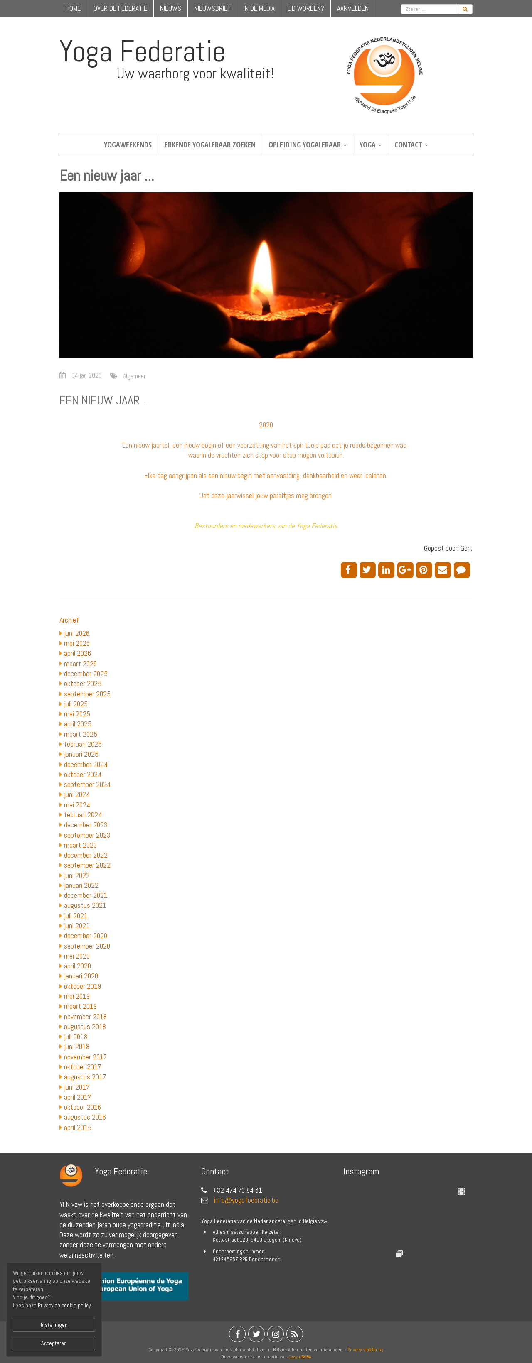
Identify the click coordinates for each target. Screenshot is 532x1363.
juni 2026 (76, 633)
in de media (259, 8)
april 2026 (77, 653)
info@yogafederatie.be (246, 1200)
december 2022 (86, 855)
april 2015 (77, 1127)
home (73, 8)
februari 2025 (83, 744)
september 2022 (87, 865)
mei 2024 (77, 804)
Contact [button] (411, 145)
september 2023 (87, 835)
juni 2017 (76, 1087)
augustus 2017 (85, 1076)
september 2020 (87, 946)
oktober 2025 (82, 683)
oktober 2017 (82, 1066)
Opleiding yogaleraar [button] (307, 145)
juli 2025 (76, 703)
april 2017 (77, 1097)
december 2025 (86, 673)
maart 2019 (80, 1006)
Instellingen (54, 1325)
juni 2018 (76, 1046)
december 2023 (85, 824)
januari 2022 (81, 885)
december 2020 (85, 935)
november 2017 (85, 1056)
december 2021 (86, 895)
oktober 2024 (82, 774)
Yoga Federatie (142, 51)
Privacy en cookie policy (64, 1305)
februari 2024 (83, 814)
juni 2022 (77, 875)
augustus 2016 (85, 1117)
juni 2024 (77, 794)
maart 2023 (80, 845)
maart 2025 (80, 734)
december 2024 (86, 764)
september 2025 (87, 694)
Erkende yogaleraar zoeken (210, 145)
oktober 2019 (82, 986)
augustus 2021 (85, 905)
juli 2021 (76, 915)
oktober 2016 (82, 1107)
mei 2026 (77, 643)
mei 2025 (77, 713)
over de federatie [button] (120, 8)
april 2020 (77, 966)
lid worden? (306, 8)
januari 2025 (81, 754)
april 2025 (77, 723)
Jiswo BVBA (299, 1356)
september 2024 (87, 784)
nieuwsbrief (212, 8)
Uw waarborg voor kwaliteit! (195, 73)
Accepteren (54, 1343)
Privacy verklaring (365, 1349)
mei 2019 (77, 996)
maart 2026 (80, 663)
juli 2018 (75, 1036)
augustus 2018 (85, 1026)
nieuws (170, 8)
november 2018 (85, 1016)
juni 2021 (77, 925)
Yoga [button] (371, 145)
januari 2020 (81, 976)
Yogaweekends (128, 145)
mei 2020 (77, 956)
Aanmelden (353, 8)
